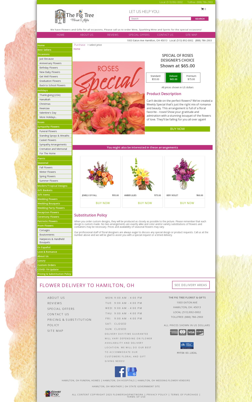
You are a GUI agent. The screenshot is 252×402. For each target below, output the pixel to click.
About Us (43, 256)
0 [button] (203, 9)
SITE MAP (191, 34)
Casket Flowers (47, 140)
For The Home (47, 153)
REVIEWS (113, 34)
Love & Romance (47, 251)
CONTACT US (165, 34)
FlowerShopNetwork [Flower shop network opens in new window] (128, 394)
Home (41, 45)
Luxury (42, 260)
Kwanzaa (44, 108)
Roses (41, 122)
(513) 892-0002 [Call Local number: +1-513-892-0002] (175, 2)
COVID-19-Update (48, 269)
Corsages (44, 230)
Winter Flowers (47, 171)
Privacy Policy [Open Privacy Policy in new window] (157, 394)
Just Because (46, 58)
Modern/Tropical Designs (52, 185)
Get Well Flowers (48, 76)
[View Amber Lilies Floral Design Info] (142, 174)
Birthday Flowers (48, 67)
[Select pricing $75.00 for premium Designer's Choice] (191, 78)
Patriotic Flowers (47, 221)
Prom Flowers (45, 225)
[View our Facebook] (120, 376)
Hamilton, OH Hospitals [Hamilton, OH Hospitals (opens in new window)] (119, 380)
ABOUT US (86, 34)
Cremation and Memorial (53, 148)
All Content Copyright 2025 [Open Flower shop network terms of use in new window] (92, 394)
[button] (187, 345)
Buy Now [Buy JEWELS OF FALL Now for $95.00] (103, 203)
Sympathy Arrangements (53, 144)
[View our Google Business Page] (131, 376)
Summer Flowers (48, 180)
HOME (61, 34)
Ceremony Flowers (48, 216)
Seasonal (43, 162)
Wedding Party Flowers (51, 208)
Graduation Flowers (50, 80)
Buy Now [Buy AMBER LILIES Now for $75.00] (145, 203)
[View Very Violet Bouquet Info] (184, 174)
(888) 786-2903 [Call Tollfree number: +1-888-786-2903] (205, 2)
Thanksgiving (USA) (49, 95)
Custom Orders (47, 265)
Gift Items (44, 194)
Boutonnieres (46, 234)
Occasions (43, 54)
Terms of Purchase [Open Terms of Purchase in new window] (184, 394)
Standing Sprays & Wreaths (54, 135)
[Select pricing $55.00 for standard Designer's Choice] (155, 78)
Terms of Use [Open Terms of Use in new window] (136, 396)
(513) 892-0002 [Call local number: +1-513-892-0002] (191, 312)
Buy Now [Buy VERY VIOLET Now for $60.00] (187, 203)
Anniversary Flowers (50, 63)
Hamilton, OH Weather (107, 386)
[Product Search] (160, 18)
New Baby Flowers (49, 72)
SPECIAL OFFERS (139, 34)
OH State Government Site (142, 386)
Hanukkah (44, 99)
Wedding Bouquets (49, 203)
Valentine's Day (47, 112)
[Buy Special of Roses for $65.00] (177, 129)
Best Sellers (44, 49)
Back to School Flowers (52, 85)
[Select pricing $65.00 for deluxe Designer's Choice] (173, 78)
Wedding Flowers (47, 199)
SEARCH (200, 19)
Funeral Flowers (48, 131)
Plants (41, 158)
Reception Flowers (48, 212)
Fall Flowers (46, 167)
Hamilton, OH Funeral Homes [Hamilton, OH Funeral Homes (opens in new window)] (81, 380)
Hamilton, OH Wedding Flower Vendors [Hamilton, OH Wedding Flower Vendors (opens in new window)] (164, 380)
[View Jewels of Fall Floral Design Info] (100, 174)
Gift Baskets (45, 190)
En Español (44, 247)
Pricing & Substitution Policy (54, 273)
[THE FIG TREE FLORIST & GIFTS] (75, 15)
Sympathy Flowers (48, 126)
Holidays (43, 90)
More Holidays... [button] (48, 117)
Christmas (44, 103)
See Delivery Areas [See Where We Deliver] (191, 285)
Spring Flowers (47, 176)
